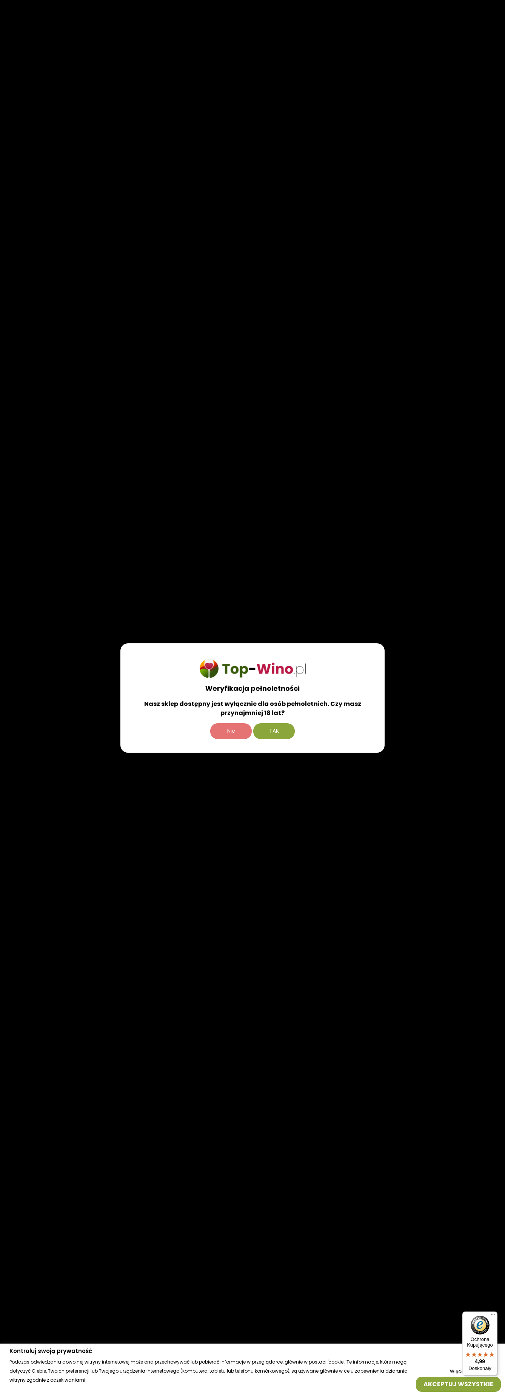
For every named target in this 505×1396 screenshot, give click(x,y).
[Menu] (492, 1316)
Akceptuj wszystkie (458, 1383)
